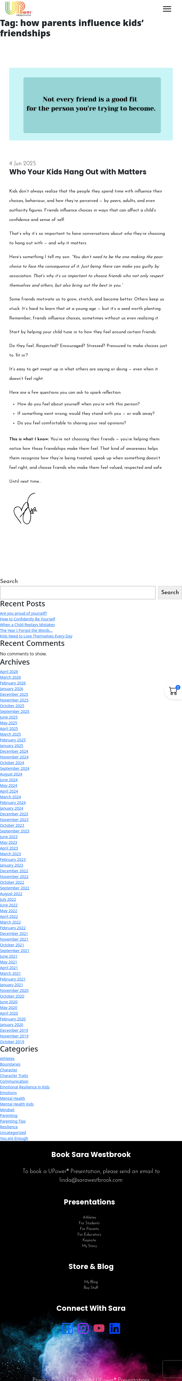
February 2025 (13, 739)
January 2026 (11, 688)
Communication (14, 1081)
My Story (89, 1246)
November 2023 (14, 819)
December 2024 (14, 751)
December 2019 (14, 1030)
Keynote (89, 1240)
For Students (89, 1223)
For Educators (89, 1235)
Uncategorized (13, 1132)
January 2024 (11, 808)
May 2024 (8, 785)
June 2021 (9, 956)
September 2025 (14, 711)
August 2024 (11, 774)
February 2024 (13, 802)
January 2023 (11, 865)
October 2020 (12, 996)
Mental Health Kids (17, 1104)
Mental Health (12, 1098)
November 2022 (14, 876)
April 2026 (9, 671)
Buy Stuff (91, 1288)
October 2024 (12, 762)
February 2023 (13, 859)
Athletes (7, 1058)
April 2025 (9, 728)
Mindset (7, 1109)
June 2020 (9, 1001)
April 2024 (9, 791)
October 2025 (12, 705)
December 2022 (14, 870)
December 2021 (14, 933)
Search (9, 581)
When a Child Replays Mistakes (27, 624)
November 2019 (14, 1036)
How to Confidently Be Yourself (27, 618)
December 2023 (14, 813)
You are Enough (14, 1138)
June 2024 (9, 779)
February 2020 (13, 1018)
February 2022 (13, 927)
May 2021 (8, 962)
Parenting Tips (13, 1121)
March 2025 (10, 734)
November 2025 (14, 700)
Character (8, 1069)
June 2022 (9, 905)
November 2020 (14, 990)
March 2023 (10, 853)
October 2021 (12, 944)
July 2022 (8, 899)
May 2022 (8, 910)
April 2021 (9, 967)
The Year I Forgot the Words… (26, 630)
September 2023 (14, 831)
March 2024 (10, 796)
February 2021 (13, 979)
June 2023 (9, 836)
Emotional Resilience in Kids (25, 1087)
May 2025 (8, 722)
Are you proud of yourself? (23, 613)
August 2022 (11, 893)
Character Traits (14, 1075)
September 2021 (14, 950)
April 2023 (9, 848)
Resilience (9, 1126)
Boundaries (10, 1064)
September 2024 (14, 768)
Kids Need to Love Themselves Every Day (36, 636)
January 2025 (11, 745)
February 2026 (13, 682)
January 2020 (11, 1024)
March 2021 (10, 973)
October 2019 (12, 1041)
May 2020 (8, 1007)
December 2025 (14, 694)
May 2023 (8, 842)
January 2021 (11, 984)
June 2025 (9, 717)
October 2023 (12, 825)
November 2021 (14, 939)
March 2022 (10, 922)
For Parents (89, 1229)
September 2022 (14, 887)
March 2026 (10, 677)
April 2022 (9, 916)
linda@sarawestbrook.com (91, 1180)
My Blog (91, 1282)
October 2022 (12, 882)
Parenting (8, 1115)
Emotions (8, 1092)
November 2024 (14, 757)
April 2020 (9, 1013)
